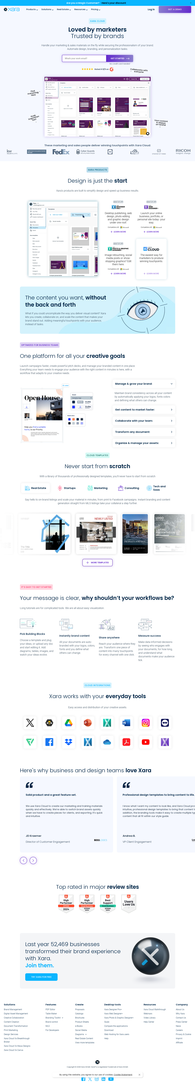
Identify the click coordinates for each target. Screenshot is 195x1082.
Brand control (52, 1022)
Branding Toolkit (53, 1018)
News (178, 1026)
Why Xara (180, 1013)
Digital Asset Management (16, 1013)
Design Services (11, 1034)
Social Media (81, 1030)
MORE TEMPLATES (97, 562)
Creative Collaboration (14, 1018)
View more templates (84, 1042)
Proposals (79, 1009)
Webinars (148, 1013)
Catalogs (79, 1013)
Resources (79, 9)
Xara (11, 9)
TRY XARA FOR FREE (41, 976)
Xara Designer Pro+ (113, 1009)
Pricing (94, 9)
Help (106, 1038)
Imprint (179, 1038)
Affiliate (179, 1042)
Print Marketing (11, 1030)
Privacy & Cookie (183, 1034)
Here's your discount (114, 3)
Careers (179, 1030)
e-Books (79, 1026)
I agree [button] (139, 1075)
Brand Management (13, 1009)
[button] (168, 534)
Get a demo (175, 9)
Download (108, 1030)
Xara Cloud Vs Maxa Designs (17, 1046)
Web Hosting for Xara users (116, 1034)
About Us (180, 1009)
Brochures (79, 1018)
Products (31, 9)
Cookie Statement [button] (123, 1074)
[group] (96, 534)
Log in (151, 9)
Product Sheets (82, 1022)
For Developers (52, 1030)
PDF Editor (50, 1009)
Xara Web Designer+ (113, 1013)
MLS (48, 1026)
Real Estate (63, 9)
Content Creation (11, 1022)
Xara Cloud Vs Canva (13, 1050)
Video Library (150, 1018)
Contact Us (181, 1018)
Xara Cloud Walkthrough (155, 1009)
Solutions (46, 9)
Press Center (181, 1022)
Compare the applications (116, 1026)
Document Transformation (16, 1026)
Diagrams (79, 1034)
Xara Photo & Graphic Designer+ (119, 1018)
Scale (106, 1022)
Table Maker (51, 1013)
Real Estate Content (84, 1038)
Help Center (149, 1022)
